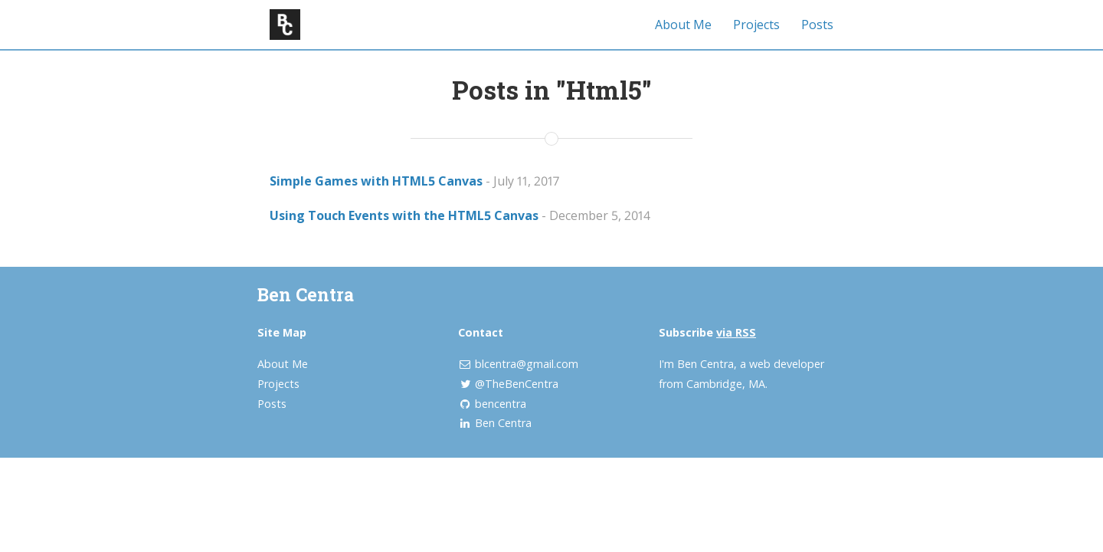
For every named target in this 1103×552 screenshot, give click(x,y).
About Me (683, 24)
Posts (817, 24)
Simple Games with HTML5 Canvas (376, 180)
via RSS (736, 332)
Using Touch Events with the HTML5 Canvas (404, 215)
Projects (756, 24)
